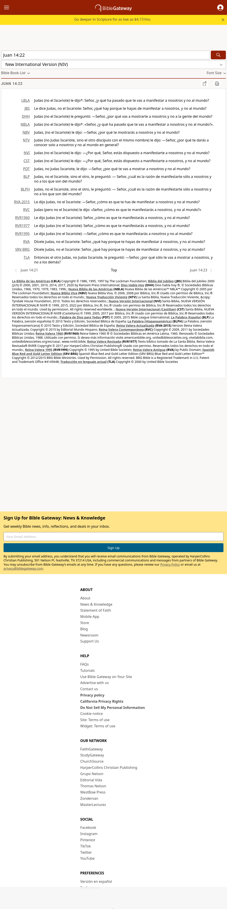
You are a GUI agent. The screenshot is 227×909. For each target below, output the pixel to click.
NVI (27, 152)
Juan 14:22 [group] (12, 84)
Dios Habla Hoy (132, 285)
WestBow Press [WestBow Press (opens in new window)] (93, 792)
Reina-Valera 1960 (49, 333)
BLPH (25, 189)
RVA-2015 (22, 201)
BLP (26, 176)
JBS (27, 108)
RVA (26, 241)
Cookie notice (91, 713)
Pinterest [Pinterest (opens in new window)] (87, 839)
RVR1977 (22, 225)
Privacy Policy (170, 564)
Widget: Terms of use (97, 726)
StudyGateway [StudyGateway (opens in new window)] (92, 755)
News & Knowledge (96, 604)
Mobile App (89, 616)
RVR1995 (22, 233)
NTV (26, 140)
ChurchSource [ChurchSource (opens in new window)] (92, 761)
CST (26, 160)
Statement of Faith (95, 610)
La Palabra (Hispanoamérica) (149, 321)
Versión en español (96, 881)
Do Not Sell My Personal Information (112, 707)
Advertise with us (94, 682)
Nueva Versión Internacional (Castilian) (145, 309)
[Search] (218, 55)
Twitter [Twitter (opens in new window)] (86, 852)
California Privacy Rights (101, 701)
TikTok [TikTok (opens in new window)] (85, 846)
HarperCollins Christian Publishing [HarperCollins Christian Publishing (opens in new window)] (108, 767)
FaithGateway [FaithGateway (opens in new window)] (91, 749)
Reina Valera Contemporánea (121, 329)
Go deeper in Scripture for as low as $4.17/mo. (112, 19)
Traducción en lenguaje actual (83, 362)
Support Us (89, 641)
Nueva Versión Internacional (131, 301)
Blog (84, 629)
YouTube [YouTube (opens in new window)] (87, 858)
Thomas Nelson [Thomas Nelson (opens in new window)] (93, 786)
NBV (26, 132)
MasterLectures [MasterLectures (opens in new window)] (93, 804)
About (85, 598)
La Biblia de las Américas (31, 281)
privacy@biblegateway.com (23, 568)
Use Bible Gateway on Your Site (106, 676)
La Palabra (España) (186, 317)
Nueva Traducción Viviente (106, 297)
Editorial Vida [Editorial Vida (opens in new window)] (91, 780)
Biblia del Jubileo (161, 281)
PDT (26, 168)
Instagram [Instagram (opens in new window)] (89, 833)
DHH (26, 116)
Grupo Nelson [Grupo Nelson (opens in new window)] (91, 773)
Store (84, 622)
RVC (26, 209)
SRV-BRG (22, 249)
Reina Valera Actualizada (135, 325)
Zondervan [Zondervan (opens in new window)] (89, 798)
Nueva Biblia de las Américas (90, 289)
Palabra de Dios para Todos (80, 317)
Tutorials (87, 670)
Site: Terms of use (95, 719)
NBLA (25, 124)
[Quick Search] (105, 55)
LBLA (26, 100)
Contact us (89, 688)
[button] (220, 7)
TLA (26, 257)
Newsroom (89, 635)
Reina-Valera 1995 (38, 350)
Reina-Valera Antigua (149, 350)
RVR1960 (22, 217)
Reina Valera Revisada (104, 341)
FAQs (84, 664)
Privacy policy (92, 695)
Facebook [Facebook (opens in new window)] (88, 827)
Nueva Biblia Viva (64, 293)
